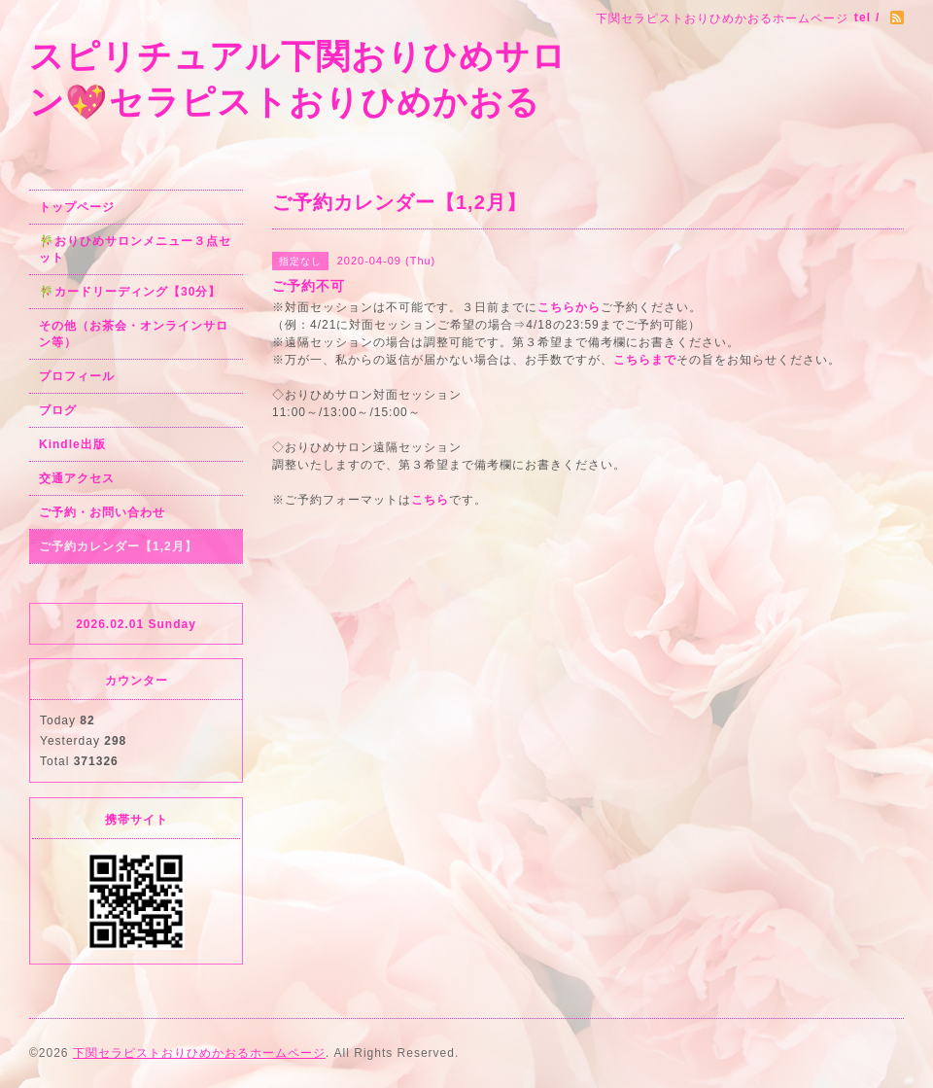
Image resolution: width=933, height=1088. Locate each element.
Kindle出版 (72, 444)
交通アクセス (77, 478)
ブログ (58, 410)
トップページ (77, 207)
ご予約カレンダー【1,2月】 (118, 546)
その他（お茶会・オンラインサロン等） (133, 334)
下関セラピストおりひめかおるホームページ (199, 1053)
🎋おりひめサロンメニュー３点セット (135, 249)
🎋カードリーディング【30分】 (130, 291)
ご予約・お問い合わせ (102, 512)
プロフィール (77, 376)
